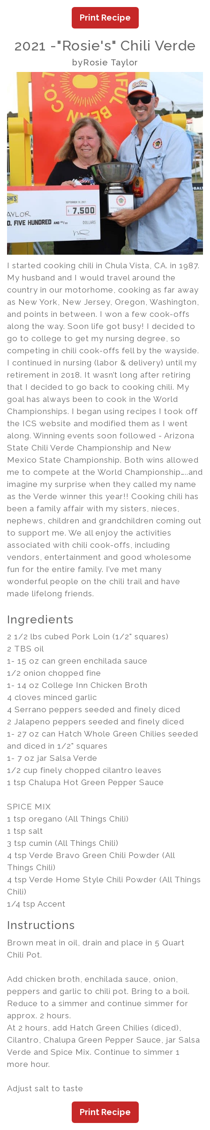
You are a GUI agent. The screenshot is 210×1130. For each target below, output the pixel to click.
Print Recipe (105, 17)
